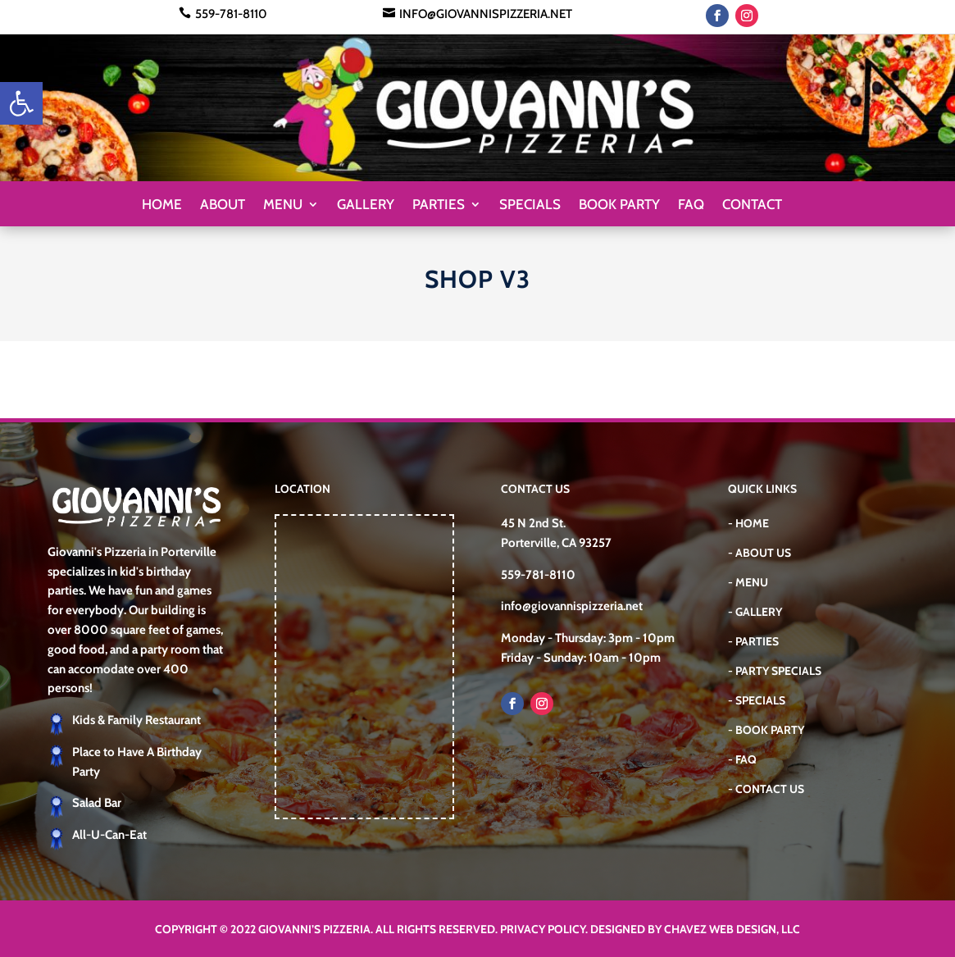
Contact (752, 205)
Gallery (365, 205)
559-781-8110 (231, 14)
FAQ (691, 205)
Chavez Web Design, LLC (732, 929)
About (222, 205)
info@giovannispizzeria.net (485, 14)
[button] (21, 103)
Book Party (619, 205)
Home (162, 205)
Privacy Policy (542, 929)
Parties (438, 205)
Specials (530, 205)
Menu (282, 205)
